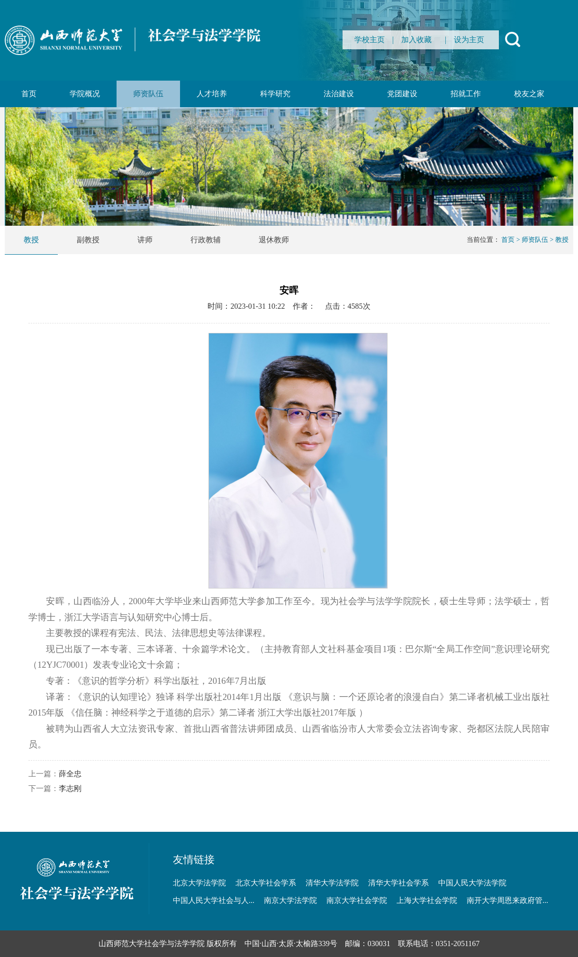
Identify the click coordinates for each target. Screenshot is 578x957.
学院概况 (85, 94)
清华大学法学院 (332, 883)
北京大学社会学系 (265, 883)
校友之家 (529, 94)
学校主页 (369, 40)
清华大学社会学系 (398, 883)
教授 (31, 240)
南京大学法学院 (290, 900)
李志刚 (70, 788)
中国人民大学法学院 (472, 883)
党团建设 (402, 94)
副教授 (88, 240)
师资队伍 (148, 94)
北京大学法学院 (199, 883)
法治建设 (339, 94)
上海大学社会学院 (427, 900)
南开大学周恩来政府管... (507, 900)
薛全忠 (70, 774)
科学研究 (275, 94)
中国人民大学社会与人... (213, 900)
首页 (28, 94)
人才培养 (212, 94)
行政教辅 (205, 240)
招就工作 (466, 94)
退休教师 (274, 240)
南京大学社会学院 (356, 900)
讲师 (145, 240)
